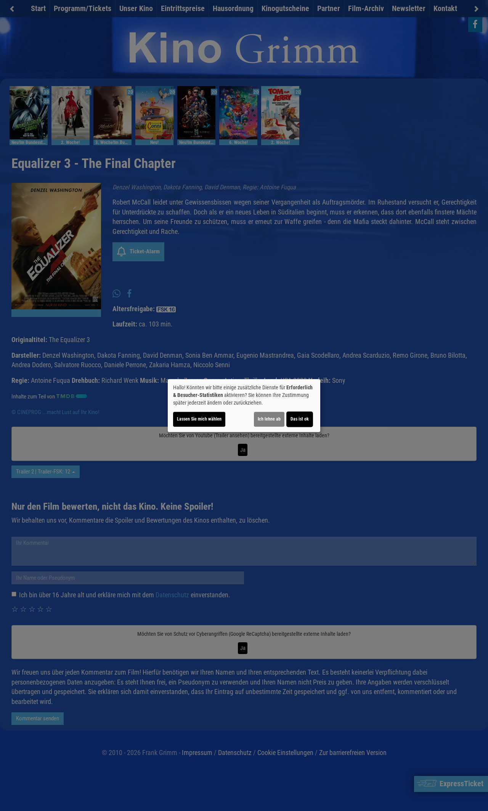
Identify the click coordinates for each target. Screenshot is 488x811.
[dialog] (244, 405)
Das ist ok (300, 419)
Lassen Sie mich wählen (199, 419)
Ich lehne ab (269, 419)
